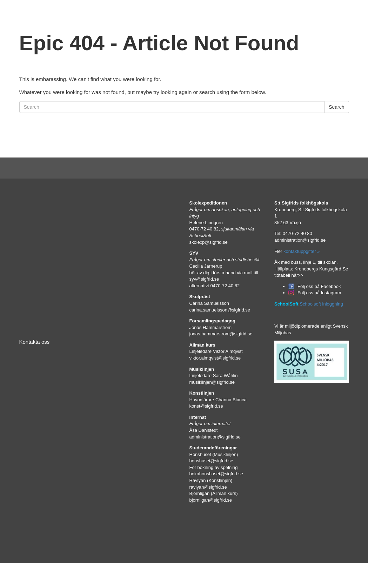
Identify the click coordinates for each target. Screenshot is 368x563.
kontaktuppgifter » (301, 251)
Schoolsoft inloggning (321, 304)
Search (336, 107)
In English (290, 13)
